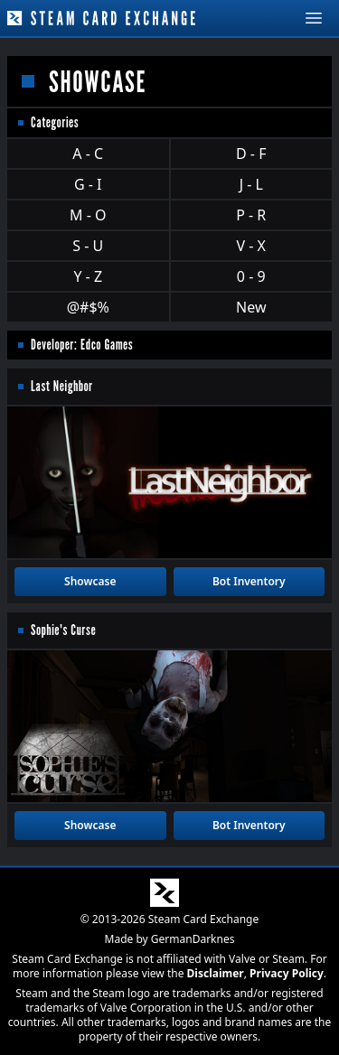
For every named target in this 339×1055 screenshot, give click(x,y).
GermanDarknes (193, 939)
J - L (251, 184)
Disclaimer (215, 973)
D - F (251, 153)
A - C (87, 153)
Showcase (90, 581)
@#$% (88, 307)
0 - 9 (251, 276)
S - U (87, 246)
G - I (88, 184)
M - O (88, 215)
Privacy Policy (287, 973)
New (251, 307)
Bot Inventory (249, 581)
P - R (251, 215)
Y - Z (87, 276)
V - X (251, 246)
